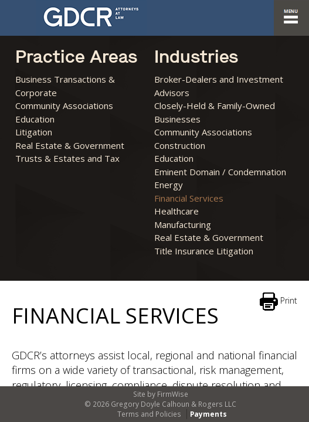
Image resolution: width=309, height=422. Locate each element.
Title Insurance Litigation (203, 251)
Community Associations (64, 105)
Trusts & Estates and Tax (67, 158)
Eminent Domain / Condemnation (220, 172)
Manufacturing (182, 224)
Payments (207, 414)
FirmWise (172, 394)
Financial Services (188, 198)
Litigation (33, 132)
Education (35, 119)
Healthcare (176, 211)
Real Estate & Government (69, 145)
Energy (168, 184)
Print (278, 301)
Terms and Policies (149, 414)
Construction (179, 145)
